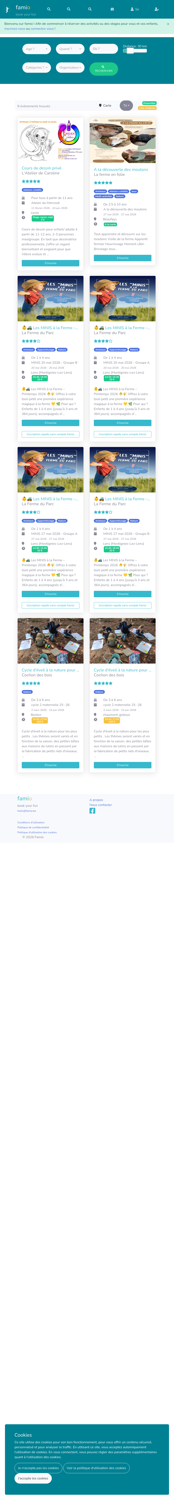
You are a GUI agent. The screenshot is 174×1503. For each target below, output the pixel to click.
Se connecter (138, 11)
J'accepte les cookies (33, 1478)
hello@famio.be (26, 811)
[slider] (130, 52)
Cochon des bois (37, 675)
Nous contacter (100, 805)
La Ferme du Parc (38, 333)
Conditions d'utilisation (31, 822)
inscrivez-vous (14, 28)
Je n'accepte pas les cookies (38, 1468)
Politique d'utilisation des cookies (37, 832)
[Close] (168, 24)
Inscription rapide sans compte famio (50, 434)
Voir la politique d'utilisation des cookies (96, 1468)
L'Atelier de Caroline (41, 173)
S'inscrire (161, 11)
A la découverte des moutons (121, 169)
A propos (96, 800)
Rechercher (104, 70)
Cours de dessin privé (41, 168)
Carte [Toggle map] (105, 105)
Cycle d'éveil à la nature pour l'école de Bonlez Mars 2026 (50, 670)
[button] (36, 50)
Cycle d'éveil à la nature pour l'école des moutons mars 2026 (122, 670)
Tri (125, 105)
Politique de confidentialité (33, 827)
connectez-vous (42, 28)
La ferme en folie (109, 174)
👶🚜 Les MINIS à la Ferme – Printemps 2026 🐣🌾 (50, 327)
